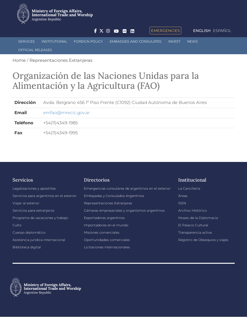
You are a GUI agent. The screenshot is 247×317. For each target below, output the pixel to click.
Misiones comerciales (101, 232)
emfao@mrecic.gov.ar (66, 112)
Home (19, 60)
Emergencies (165, 30)
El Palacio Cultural (193, 225)
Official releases (35, 50)
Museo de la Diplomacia (198, 218)
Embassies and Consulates (135, 41)
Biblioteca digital (27, 247)
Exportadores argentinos (104, 218)
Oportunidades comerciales (107, 240)
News (192, 41)
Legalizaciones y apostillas (34, 188)
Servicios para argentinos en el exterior (45, 196)
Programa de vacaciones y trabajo (40, 218)
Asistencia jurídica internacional (39, 240)
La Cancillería (189, 188)
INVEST (174, 41)
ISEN (182, 203)
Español (222, 30)
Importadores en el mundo (106, 225)
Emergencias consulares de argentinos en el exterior (127, 188)
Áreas (182, 196)
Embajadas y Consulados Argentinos (114, 196)
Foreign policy (88, 41)
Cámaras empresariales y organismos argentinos (124, 210)
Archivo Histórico (192, 210)
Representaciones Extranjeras (61, 60)
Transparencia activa (195, 232)
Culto (17, 225)
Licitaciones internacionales (107, 247)
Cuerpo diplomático (29, 232)
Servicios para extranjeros (33, 210)
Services (26, 41)
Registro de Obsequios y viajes (203, 240)
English (202, 30)
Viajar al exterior (26, 203)
